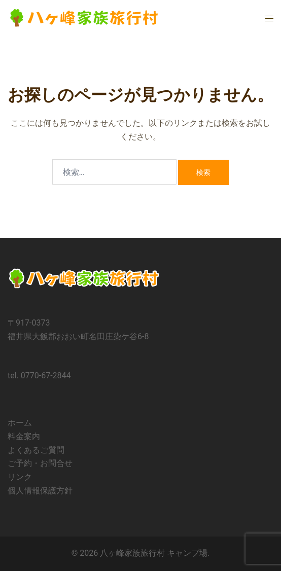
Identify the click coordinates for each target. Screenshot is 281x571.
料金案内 (24, 436)
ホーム (20, 422)
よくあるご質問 (36, 450)
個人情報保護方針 (40, 490)
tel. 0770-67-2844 (39, 375)
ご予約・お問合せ (40, 463)
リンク (20, 477)
